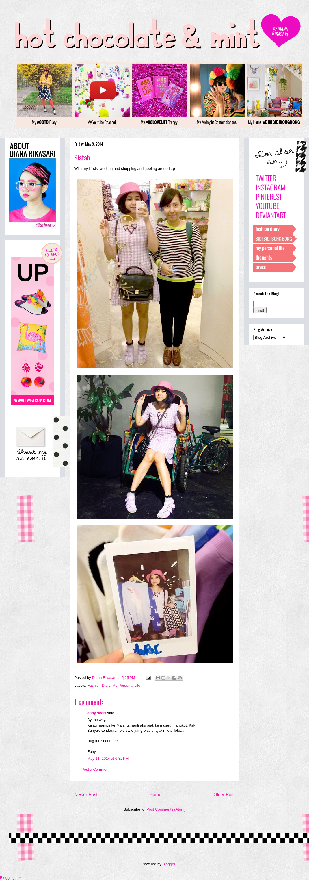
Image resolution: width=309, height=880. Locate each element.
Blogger (168, 864)
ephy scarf (96, 713)
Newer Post (86, 794)
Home (156, 794)
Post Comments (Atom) (165, 809)
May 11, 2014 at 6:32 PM (108, 758)
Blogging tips (10, 877)
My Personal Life (126, 685)
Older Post (224, 794)
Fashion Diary (99, 685)
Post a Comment (95, 769)
